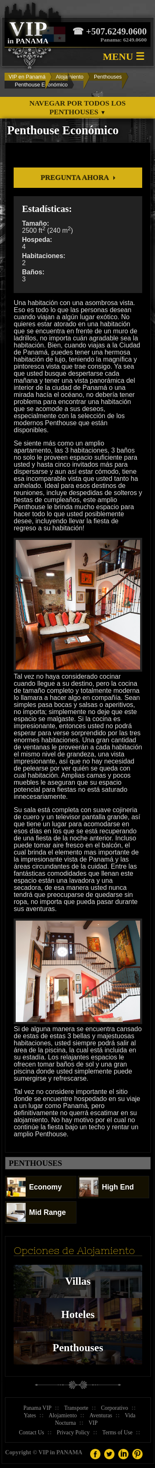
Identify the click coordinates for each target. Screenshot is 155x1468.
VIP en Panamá (27, 77)
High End (106, 1187)
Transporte (76, 1408)
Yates (30, 1415)
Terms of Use (118, 1432)
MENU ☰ (124, 56)
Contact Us (31, 1432)
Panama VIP (37, 1408)
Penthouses (108, 77)
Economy (34, 1187)
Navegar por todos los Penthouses (77, 107)
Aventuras (100, 1415)
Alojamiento (69, 77)
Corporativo (114, 1408)
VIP (93, 1423)
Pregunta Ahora (75, 177)
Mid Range (36, 1212)
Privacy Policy (73, 1432)
